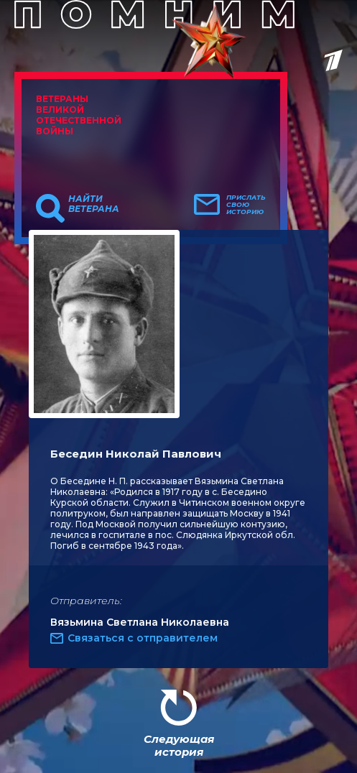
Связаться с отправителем (143, 637)
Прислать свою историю (246, 205)
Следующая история (179, 745)
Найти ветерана (93, 204)
